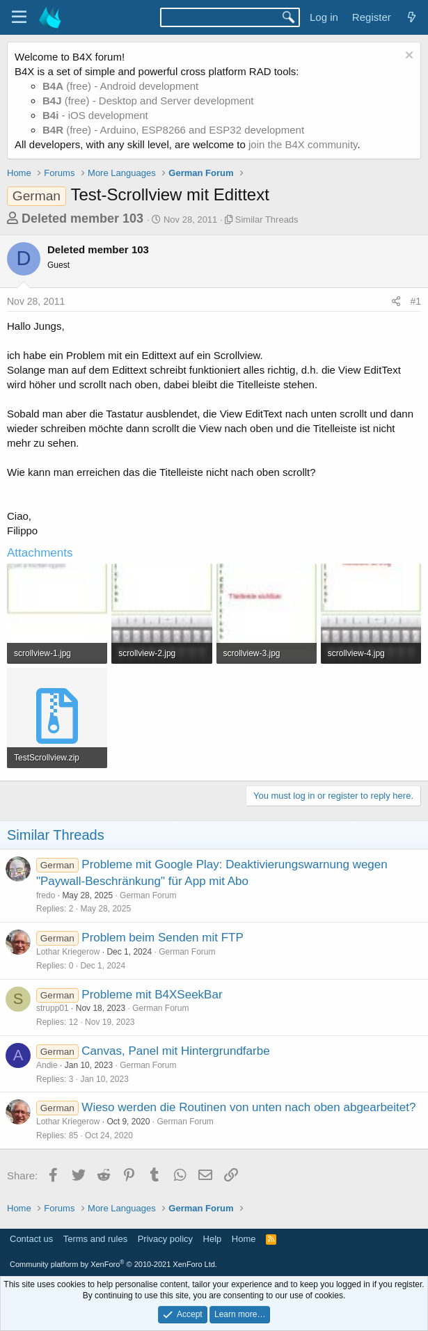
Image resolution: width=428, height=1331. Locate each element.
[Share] (396, 302)
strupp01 (52, 1008)
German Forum (148, 895)
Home (244, 1239)
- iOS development (95, 115)
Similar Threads (267, 219)
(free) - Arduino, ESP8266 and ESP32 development (173, 130)
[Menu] (19, 17)
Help (212, 1239)
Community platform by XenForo (113, 1264)
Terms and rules (95, 1239)
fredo (45, 895)
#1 (415, 301)
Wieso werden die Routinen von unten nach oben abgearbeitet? (248, 1107)
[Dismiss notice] (407, 56)
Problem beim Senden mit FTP (162, 937)
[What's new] (411, 17)
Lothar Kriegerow (68, 952)
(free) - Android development (120, 86)
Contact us (31, 1239)
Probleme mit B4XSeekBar (151, 994)
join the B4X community (302, 144)
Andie (47, 1065)
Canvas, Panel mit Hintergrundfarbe (175, 1051)
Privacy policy (165, 1239)
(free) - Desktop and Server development (148, 100)
